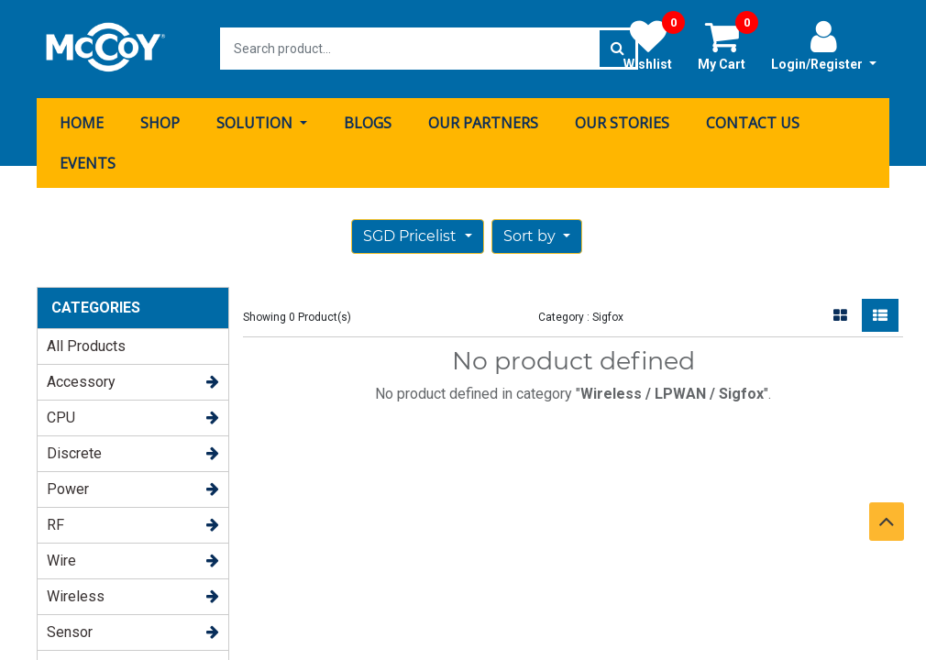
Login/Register (823, 45)
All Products (86, 345)
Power (68, 488)
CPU (61, 416)
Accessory (81, 381)
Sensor (70, 631)
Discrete (74, 452)
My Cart (728, 45)
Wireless (76, 595)
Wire (61, 559)
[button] (536, 235)
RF (55, 524)
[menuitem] (81, 122)
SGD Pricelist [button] (411, 235)
